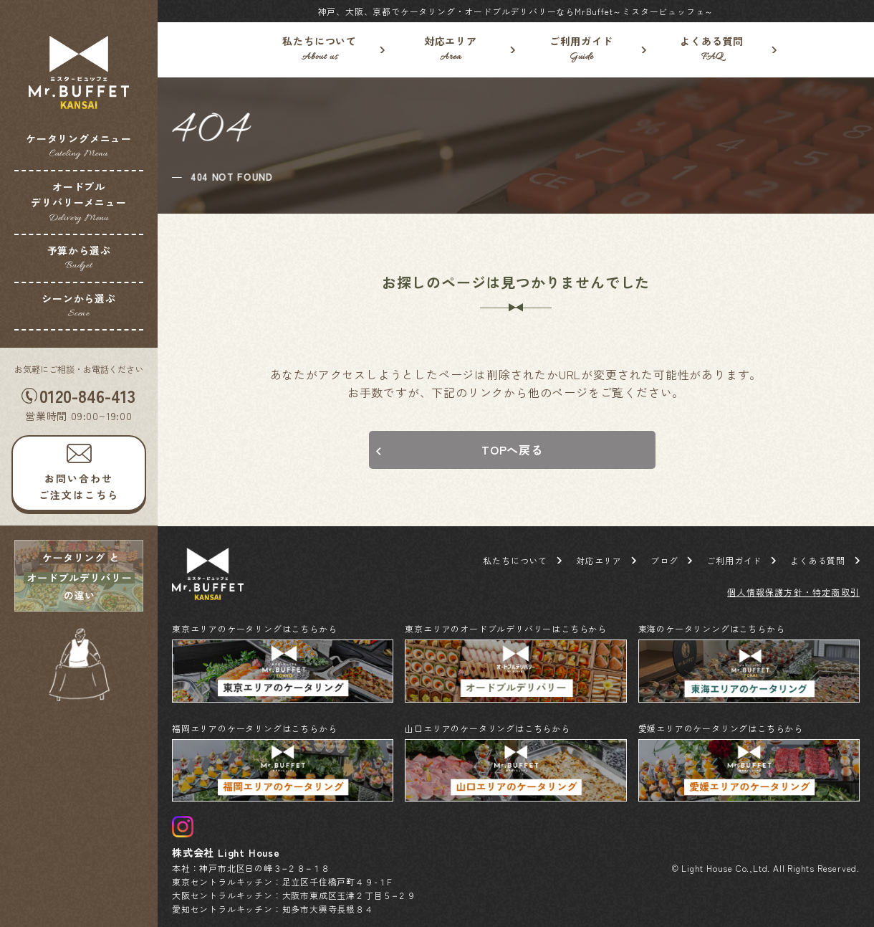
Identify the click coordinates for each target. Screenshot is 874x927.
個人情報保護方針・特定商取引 (793, 592)
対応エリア (451, 49)
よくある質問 (712, 49)
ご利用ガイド (581, 49)
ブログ (664, 560)
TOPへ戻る (512, 449)
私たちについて (320, 49)
